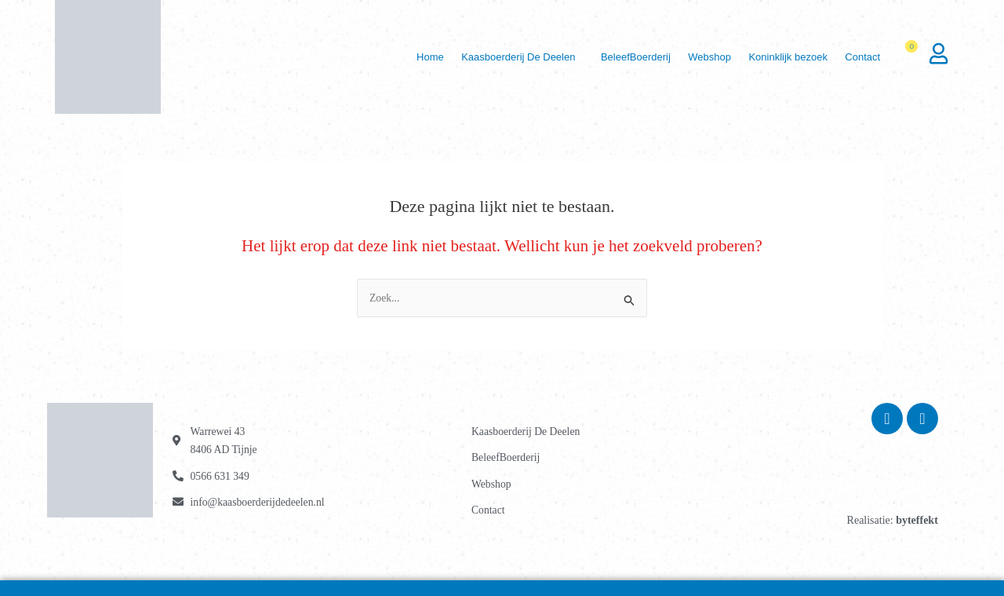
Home (398, 57)
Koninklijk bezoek (779, 57)
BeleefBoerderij (615, 57)
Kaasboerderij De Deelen (492, 57)
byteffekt (917, 520)
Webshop (695, 57)
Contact (860, 57)
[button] (496, 57)
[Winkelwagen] (913, 57)
